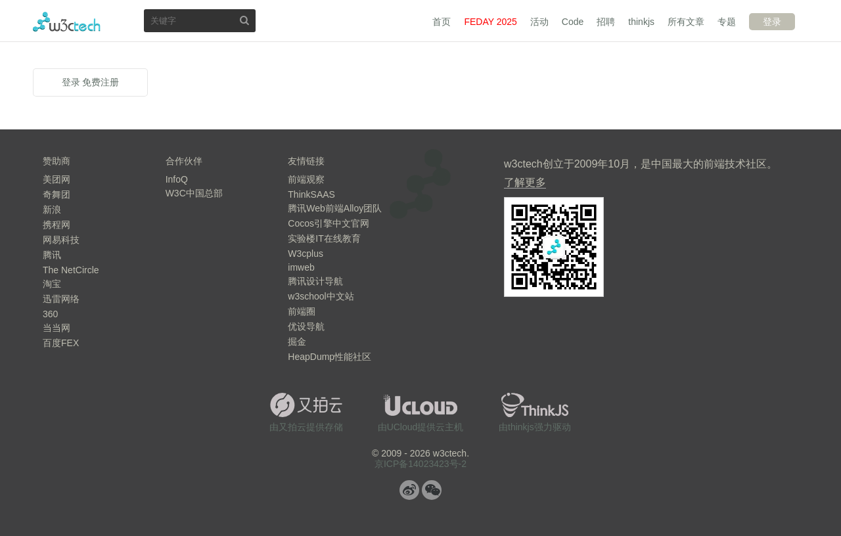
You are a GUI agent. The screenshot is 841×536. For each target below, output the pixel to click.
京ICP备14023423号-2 (420, 463)
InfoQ (177, 179)
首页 (441, 21)
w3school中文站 (320, 296)
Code (572, 21)
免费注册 (100, 82)
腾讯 (52, 255)
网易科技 (61, 239)
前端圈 (301, 311)
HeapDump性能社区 (329, 356)
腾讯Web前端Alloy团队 (335, 208)
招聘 (606, 21)
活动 (539, 21)
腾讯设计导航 (315, 281)
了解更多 (525, 182)
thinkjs (641, 21)
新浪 (52, 209)
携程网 (56, 224)
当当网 (56, 328)
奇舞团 (56, 194)
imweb (301, 267)
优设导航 (306, 326)
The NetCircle (71, 270)
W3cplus (305, 253)
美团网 (56, 179)
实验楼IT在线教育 (324, 238)
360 (50, 314)
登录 (772, 21)
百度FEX (61, 343)
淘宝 (52, 284)
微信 (432, 490)
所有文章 (686, 21)
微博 (409, 490)
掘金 (297, 341)
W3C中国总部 (194, 193)
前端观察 (306, 179)
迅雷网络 (61, 299)
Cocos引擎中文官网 (328, 223)
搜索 (244, 20)
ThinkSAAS (311, 194)
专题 (726, 21)
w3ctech (67, 22)
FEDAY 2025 (490, 21)
